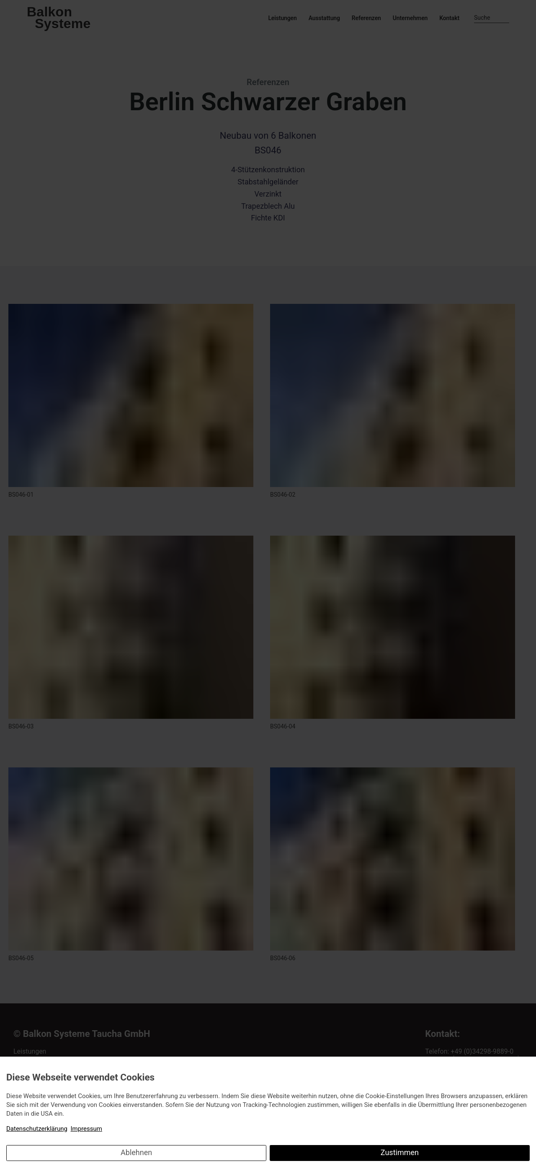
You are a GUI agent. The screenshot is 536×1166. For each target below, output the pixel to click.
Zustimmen (400, 1152)
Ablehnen (136, 1152)
